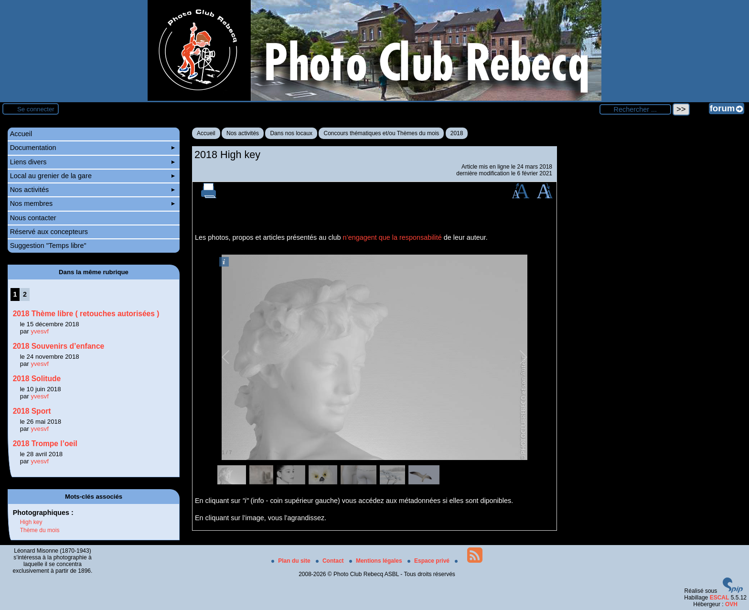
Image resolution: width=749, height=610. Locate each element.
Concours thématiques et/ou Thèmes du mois (381, 133)
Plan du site (291, 560)
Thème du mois (40, 530)
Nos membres (92, 203)
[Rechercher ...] (635, 109)
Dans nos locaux (291, 133)
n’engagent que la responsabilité (392, 237)
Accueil (206, 133)
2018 (456, 133)
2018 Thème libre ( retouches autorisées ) (86, 314)
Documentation (92, 147)
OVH (731, 604)
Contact (330, 560)
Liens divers (92, 162)
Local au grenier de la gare (92, 176)
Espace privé (429, 560)
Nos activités (242, 133)
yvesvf (39, 331)
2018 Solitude (37, 379)
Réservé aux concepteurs (49, 231)
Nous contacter (33, 218)
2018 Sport (32, 411)
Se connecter (35, 109)
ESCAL (719, 597)
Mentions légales (376, 560)
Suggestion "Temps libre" (48, 245)
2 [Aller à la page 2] (25, 294)
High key (31, 522)
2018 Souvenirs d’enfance (59, 346)
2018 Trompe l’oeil (45, 443)
